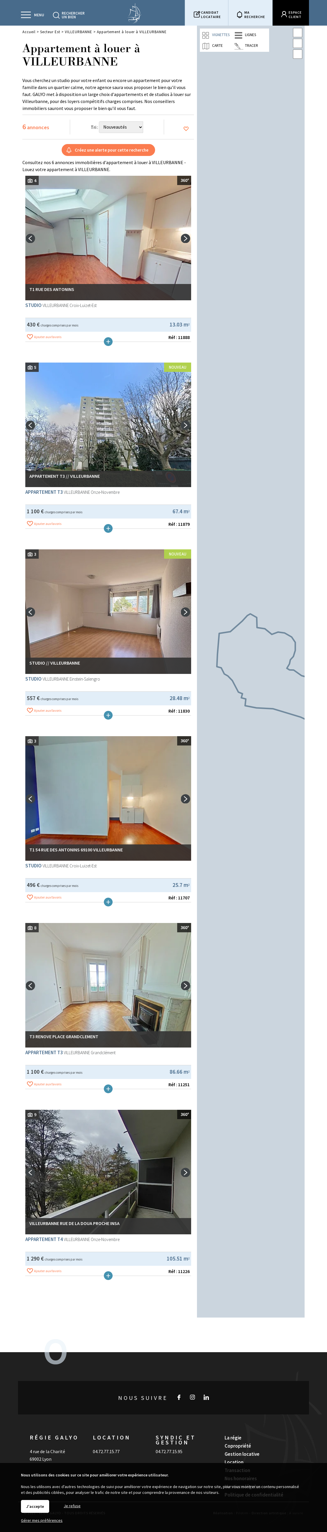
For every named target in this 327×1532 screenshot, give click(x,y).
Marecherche (254, 14)
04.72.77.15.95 (169, 1437)
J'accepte (35, 1506)
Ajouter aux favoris (47, 395)
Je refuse (72, 1505)
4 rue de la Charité (47, 1437)
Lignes (245, 35)
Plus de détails (108, 399)
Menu (39, 15)
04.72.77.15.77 (106, 1437)
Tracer (246, 46)
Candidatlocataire (211, 14)
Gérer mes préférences (42, 1520)
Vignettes (216, 35)
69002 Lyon (40, 1445)
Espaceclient (295, 14)
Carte (212, 46)
